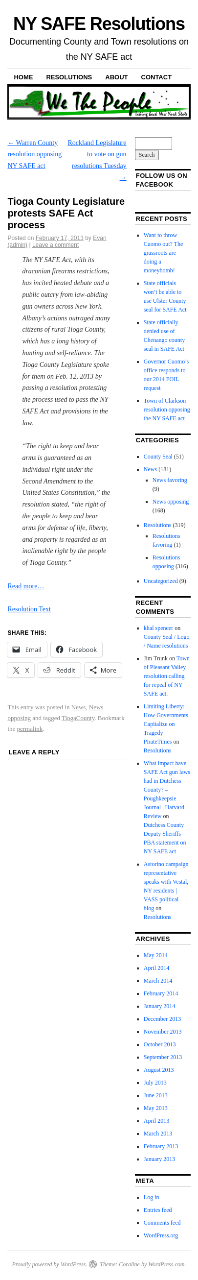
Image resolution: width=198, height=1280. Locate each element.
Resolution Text (29, 609)
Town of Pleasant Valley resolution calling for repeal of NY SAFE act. (167, 676)
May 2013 (156, 1108)
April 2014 (156, 968)
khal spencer (158, 628)
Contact (156, 77)
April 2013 (156, 1120)
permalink (30, 728)
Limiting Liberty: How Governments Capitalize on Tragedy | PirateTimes (166, 724)
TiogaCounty (78, 718)
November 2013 (163, 1031)
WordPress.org (161, 1235)
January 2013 (159, 1159)
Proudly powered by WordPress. (49, 1264)
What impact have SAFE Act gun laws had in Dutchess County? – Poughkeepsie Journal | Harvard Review (167, 790)
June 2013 (156, 1095)
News (78, 707)
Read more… (25, 586)
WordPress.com (166, 1264)
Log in (151, 1197)
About (116, 77)
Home (23, 77)
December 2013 (162, 1018)
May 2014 (156, 955)
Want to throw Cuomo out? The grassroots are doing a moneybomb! (163, 253)
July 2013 (155, 1082)
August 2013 (159, 1069)
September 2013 (163, 1057)
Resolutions (69, 77)
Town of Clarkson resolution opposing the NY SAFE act (167, 409)
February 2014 (161, 993)
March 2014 (158, 980)
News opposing (171, 501)
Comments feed (162, 1222)
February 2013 (161, 1146)
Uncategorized (161, 581)
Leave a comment (55, 245)
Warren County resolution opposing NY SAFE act (34, 154)
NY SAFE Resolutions (99, 24)
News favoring (170, 480)
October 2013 (160, 1044)
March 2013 (158, 1133)
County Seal (158, 456)
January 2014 (159, 1006)
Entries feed (158, 1210)
